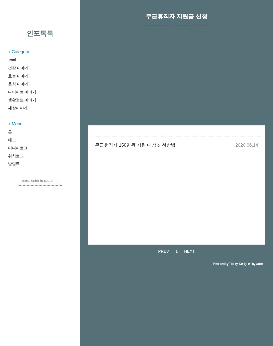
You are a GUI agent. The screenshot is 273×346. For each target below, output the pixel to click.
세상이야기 (17, 108)
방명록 (14, 164)
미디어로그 (17, 148)
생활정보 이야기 (22, 100)
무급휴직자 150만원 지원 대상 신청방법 (135, 145)
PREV (163, 251)
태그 (12, 140)
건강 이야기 (18, 68)
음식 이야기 (18, 84)
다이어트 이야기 (22, 92)
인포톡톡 (40, 33)
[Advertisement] (176, 81)
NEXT (189, 251)
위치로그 (15, 156)
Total (12, 60)
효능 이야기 (18, 76)
